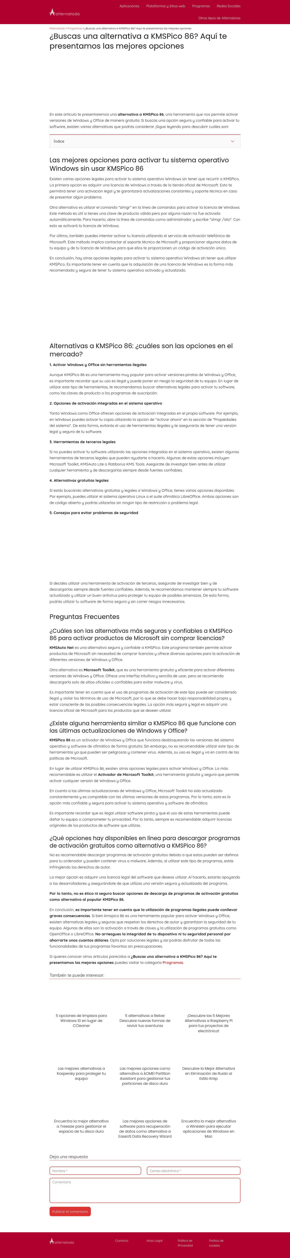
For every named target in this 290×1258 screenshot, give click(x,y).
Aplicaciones (129, 6)
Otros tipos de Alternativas (219, 18)
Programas (201, 6)
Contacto (127, 1241)
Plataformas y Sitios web (165, 6)
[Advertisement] (145, 81)
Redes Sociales (228, 6)
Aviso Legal (159, 1241)
